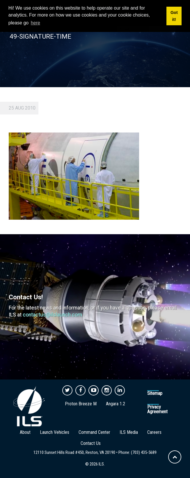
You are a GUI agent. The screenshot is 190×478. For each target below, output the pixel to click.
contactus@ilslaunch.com (52, 315)
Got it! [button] (174, 16)
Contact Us (91, 443)
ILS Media (129, 432)
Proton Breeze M (81, 404)
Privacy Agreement (157, 409)
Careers (154, 432)
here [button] (35, 22)
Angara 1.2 (115, 404)
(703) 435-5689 (144, 452)
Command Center (94, 432)
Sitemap (154, 393)
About (25, 432)
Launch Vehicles (54, 432)
